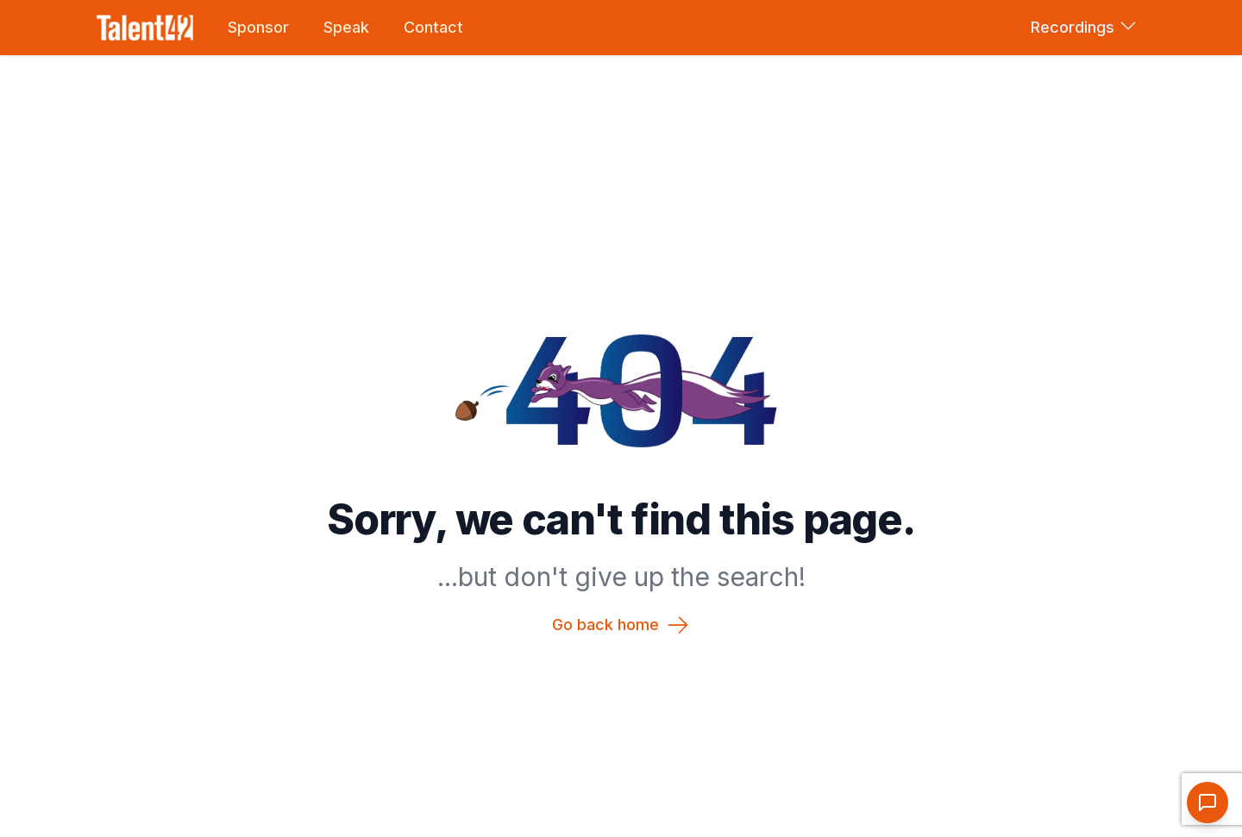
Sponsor (258, 27)
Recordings (1083, 26)
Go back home (621, 625)
